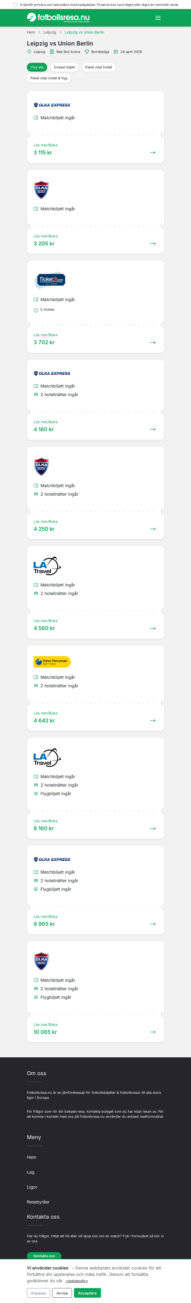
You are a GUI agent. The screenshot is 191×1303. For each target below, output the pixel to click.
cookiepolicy (77, 1281)
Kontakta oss (44, 1256)
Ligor (32, 1187)
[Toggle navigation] (158, 17)
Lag (30, 1172)
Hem (31, 1157)
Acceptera (87, 1293)
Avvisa (62, 1293)
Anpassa (38, 1293)
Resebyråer (38, 1202)
